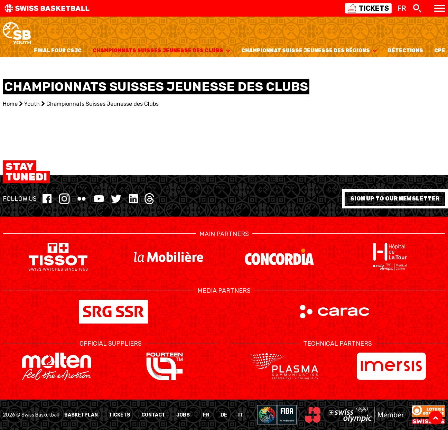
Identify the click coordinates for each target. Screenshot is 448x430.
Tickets (119, 415)
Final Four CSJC (58, 51)
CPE (439, 51)
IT (240, 415)
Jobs (183, 415)
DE (224, 415)
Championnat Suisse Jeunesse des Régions (309, 51)
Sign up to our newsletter (395, 198)
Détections (405, 51)
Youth (32, 104)
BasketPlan (81, 415)
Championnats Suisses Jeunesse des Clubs (161, 51)
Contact (153, 415)
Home (10, 104)
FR (206, 415)
